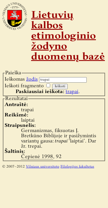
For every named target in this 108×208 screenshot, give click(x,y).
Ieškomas (21, 79)
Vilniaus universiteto (42, 166)
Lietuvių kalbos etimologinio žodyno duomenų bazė (68, 36)
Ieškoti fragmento (24, 85)
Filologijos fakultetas (77, 166)
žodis (32, 79)
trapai (72, 91)
